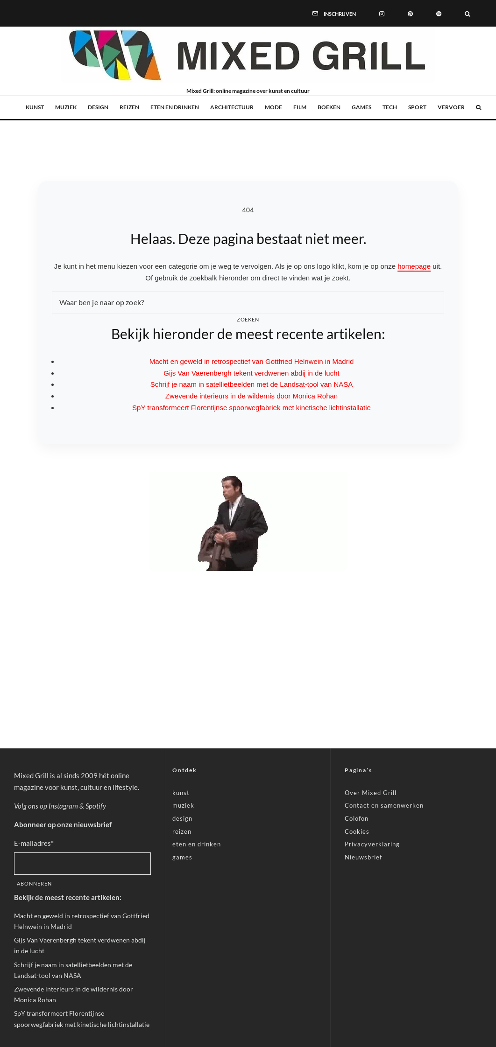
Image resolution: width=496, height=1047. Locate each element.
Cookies (357, 831)
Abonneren (34, 883)
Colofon (356, 818)
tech (390, 107)
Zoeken (248, 319)
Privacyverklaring (372, 844)
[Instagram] (382, 13)
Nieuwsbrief (363, 857)
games (361, 107)
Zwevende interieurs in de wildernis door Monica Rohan (251, 396)
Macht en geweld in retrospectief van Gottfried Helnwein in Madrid (251, 361)
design (98, 107)
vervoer (451, 107)
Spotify (95, 806)
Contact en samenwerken (384, 805)
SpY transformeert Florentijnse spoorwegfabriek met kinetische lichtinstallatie (251, 408)
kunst (35, 107)
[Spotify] (439, 13)
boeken (329, 107)
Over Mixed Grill (371, 792)
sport (417, 107)
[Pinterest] (410, 13)
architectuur (232, 107)
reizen (129, 107)
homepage (414, 266)
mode (273, 107)
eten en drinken (174, 107)
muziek (66, 107)
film (299, 107)
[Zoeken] (467, 13)
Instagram (63, 806)
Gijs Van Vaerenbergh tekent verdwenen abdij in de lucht (251, 373)
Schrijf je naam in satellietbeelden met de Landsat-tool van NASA (251, 384)
